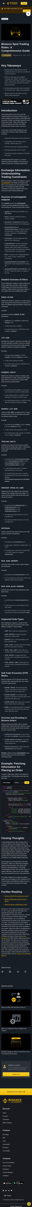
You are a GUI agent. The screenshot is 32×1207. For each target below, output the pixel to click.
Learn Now (27, 11)
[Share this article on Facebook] (10, 970)
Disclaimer (6, 1167)
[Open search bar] (18, 3)
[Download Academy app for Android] (18, 1181)
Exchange (6, 1132)
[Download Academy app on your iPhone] (7, 1181)
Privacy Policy (7, 1163)
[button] (29, 3)
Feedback (6, 1173)
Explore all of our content (16, 1089)
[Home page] (12, 3)
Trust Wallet (6, 1148)
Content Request (8, 1170)
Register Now (15, 1072)
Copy (26, 782)
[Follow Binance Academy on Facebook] (3, 1188)
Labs (4, 1139)
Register (24, 3)
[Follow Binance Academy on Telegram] (8, 1188)
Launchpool (6, 1142)
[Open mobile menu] (29, 3)
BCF (4, 1135)
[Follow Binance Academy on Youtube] (11, 1188)
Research (5, 1145)
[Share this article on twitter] (2, 970)
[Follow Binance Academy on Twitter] (6, 1188)
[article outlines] (28, 13)
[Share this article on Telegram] (18, 970)
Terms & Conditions (8, 1160)
